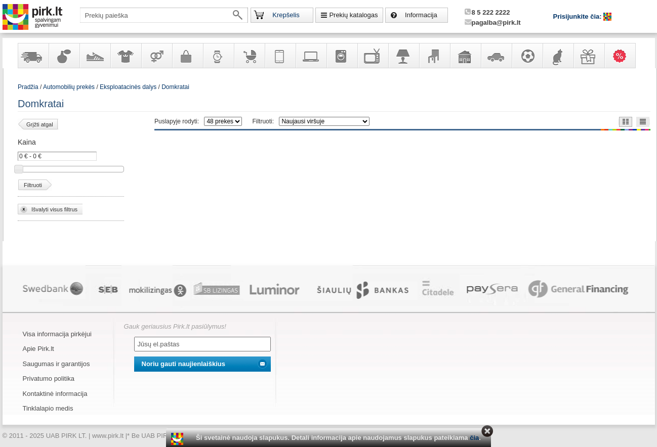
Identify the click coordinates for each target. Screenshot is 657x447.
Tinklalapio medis (48, 408)
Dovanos (588, 55)
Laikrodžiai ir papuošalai (218, 55)
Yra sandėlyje (33, 55)
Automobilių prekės (496, 55)
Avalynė (94, 55)
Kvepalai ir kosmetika (63, 55)
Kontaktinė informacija (55, 393)
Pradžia (28, 87)
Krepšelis (285, 15)
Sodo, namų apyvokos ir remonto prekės (465, 55)
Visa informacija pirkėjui (57, 334)
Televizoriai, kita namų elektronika (372, 55)
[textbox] (164, 15)
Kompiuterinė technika (310, 55)
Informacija (421, 15)
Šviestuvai (403, 55)
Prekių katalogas (353, 15)
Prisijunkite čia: (578, 16)
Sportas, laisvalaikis (527, 55)
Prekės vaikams (249, 55)
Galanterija (187, 55)
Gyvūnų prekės (557, 55)
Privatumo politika (49, 378)
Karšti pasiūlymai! (623, 55)
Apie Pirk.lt (38, 348)
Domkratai (175, 87)
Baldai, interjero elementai (434, 55)
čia (474, 437)
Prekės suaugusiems (156, 55)
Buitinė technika (341, 55)
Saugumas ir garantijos (56, 364)
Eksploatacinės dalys (128, 87)
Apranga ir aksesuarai (125, 55)
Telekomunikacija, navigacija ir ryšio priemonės (280, 55)
